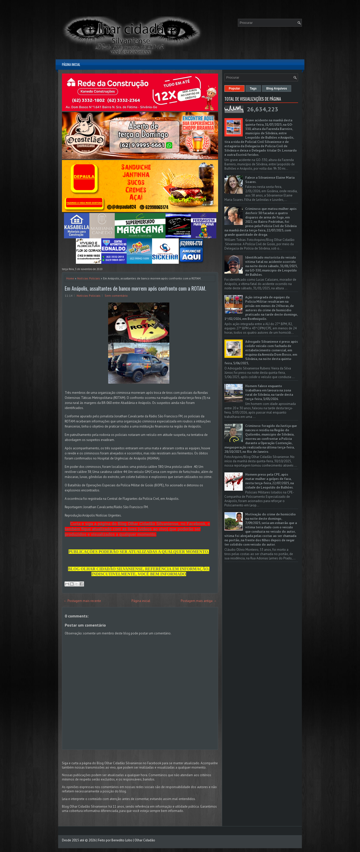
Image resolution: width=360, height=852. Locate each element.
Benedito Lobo (121, 840)
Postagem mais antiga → (199, 601)
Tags (253, 88)
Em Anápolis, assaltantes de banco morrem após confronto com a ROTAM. (135, 288)
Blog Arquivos (276, 88)
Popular (234, 88)
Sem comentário (116, 295)
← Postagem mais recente (82, 601)
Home (70, 278)
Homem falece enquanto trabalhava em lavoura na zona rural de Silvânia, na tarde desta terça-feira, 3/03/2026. (269, 392)
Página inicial (71, 64)
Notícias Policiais (88, 278)
